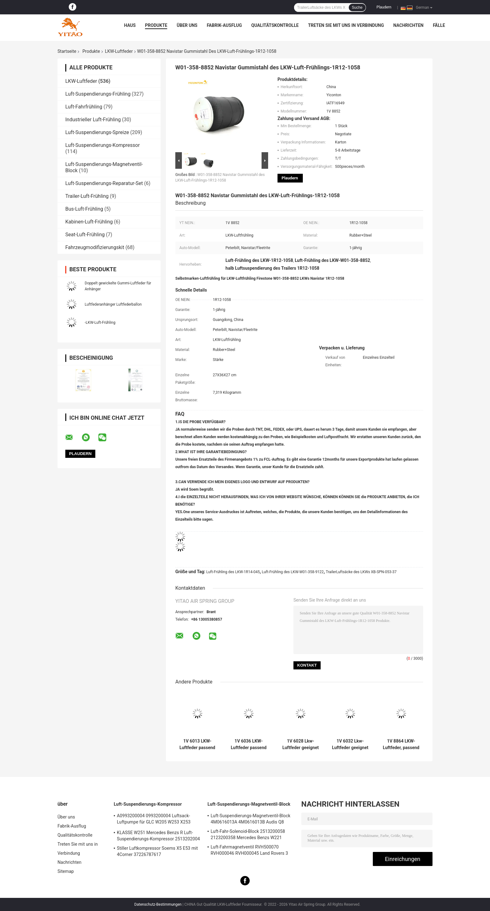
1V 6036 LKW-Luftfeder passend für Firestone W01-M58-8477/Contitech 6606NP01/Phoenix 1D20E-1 (248, 744)
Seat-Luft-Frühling (85, 235)
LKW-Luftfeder (119, 51)
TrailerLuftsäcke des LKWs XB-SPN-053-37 (361, 572)
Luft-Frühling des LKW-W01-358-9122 (293, 572)
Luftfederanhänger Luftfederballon (113, 304)
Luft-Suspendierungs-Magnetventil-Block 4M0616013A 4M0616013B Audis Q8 (250, 818)
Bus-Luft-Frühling (84, 209)
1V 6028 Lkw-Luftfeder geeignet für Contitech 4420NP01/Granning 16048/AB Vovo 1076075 (300, 744)
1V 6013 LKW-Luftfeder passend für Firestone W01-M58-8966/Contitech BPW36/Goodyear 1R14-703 (197, 744)
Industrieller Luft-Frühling (93, 120)
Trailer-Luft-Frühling (87, 196)
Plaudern (384, 7)
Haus (130, 25)
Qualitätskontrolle (275, 25)
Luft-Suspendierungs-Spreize (97, 132)
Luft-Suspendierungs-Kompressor (102, 145)
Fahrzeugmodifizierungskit (94, 247)
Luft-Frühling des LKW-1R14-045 (233, 572)
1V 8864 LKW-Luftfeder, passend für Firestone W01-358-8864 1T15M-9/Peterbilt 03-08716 (401, 744)
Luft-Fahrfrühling (83, 107)
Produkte (156, 25)
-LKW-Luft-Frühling (100, 322)
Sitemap (66, 871)
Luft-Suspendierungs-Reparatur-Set (104, 183)
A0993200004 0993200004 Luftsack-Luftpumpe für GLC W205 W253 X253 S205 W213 (154, 819)
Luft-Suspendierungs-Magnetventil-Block (249, 804)
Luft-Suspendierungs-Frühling (98, 94)
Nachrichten (408, 25)
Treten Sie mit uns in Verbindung (346, 25)
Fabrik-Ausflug (224, 25)
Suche (357, 7)
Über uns (187, 25)
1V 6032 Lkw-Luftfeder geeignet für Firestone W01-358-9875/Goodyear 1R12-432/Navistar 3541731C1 (350, 744)
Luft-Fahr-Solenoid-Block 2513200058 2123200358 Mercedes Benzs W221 (248, 834)
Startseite (67, 51)
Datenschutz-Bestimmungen (158, 904)
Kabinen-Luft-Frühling (89, 222)
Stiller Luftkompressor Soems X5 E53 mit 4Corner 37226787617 (157, 851)
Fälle (439, 25)
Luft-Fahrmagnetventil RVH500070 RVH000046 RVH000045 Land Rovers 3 (249, 850)
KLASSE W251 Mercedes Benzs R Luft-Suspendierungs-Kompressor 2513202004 (158, 835)
